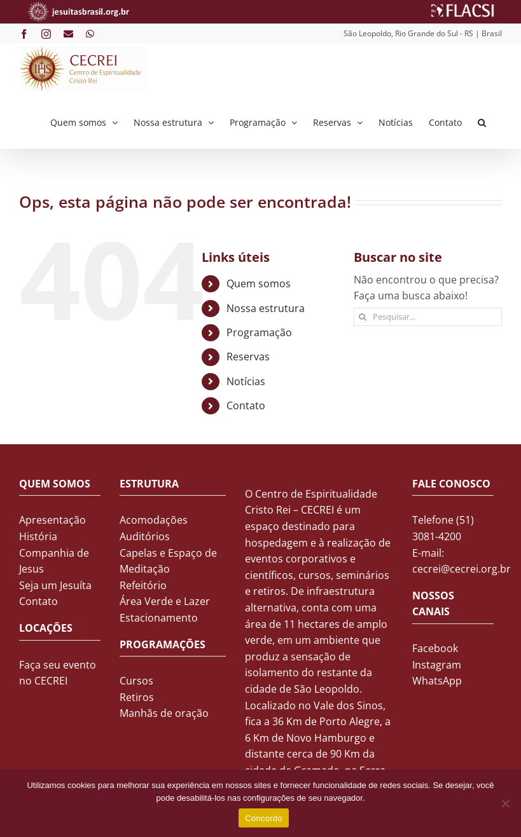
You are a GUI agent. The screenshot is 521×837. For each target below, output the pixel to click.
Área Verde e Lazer (165, 601)
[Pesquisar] (363, 317)
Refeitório (143, 585)
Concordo (263, 818)
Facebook (435, 648)
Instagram (436, 665)
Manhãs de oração (164, 713)
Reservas (248, 357)
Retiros (137, 697)
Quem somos (258, 283)
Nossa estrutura (265, 308)
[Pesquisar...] (428, 317)
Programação (259, 332)
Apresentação (52, 520)
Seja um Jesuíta (55, 585)
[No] (505, 803)
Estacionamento (159, 618)
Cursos (136, 681)
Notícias (245, 381)
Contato (245, 405)
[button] (482, 121)
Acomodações (154, 520)
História (38, 536)
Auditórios (145, 536)
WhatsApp (437, 681)
